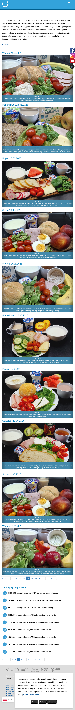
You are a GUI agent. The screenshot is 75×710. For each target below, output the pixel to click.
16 (36, 578)
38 (51, 578)
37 (47, 578)
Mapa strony (9, 689)
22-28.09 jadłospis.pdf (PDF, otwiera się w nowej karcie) (27, 630)
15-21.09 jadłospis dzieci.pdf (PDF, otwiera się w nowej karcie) (29, 637)
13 (24, 578)
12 (20, 578)
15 (32, 578)
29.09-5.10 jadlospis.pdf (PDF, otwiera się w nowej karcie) (28, 608)
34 (39, 659)
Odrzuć (34, 702)
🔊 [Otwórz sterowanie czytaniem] (72, 66)
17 (40, 578)
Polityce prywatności (31, 695)
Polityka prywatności (11, 687)
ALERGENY (6, 44)
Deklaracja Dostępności (12, 693)
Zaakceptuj (52, 702)
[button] (4, 78)
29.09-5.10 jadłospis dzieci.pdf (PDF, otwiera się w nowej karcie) (30, 593)
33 (35, 659)
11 (16, 578)
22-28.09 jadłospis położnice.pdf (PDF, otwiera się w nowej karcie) (31, 622)
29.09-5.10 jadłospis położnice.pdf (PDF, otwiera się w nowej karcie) (32, 600)
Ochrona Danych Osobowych (14, 691)
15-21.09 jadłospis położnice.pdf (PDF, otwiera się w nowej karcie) (31, 644)
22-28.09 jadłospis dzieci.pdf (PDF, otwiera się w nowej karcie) (29, 615)
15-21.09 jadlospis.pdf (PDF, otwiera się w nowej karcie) (27, 652)
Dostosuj (42, 702)
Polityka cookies (10, 685)
